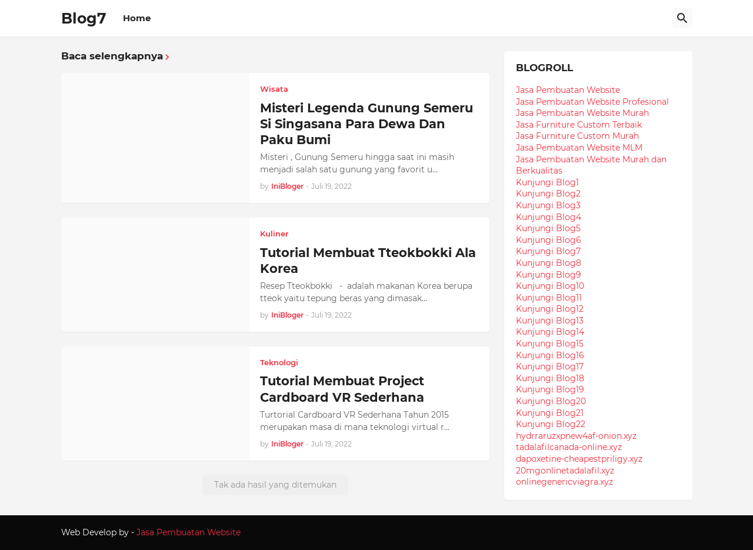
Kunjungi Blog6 (548, 240)
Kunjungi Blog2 (548, 193)
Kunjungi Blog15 (550, 343)
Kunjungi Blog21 (550, 413)
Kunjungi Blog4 (548, 217)
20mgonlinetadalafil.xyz (565, 470)
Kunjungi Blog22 (550, 424)
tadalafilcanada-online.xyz (569, 447)
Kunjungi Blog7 (548, 251)
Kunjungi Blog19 (550, 389)
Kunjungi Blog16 (550, 355)
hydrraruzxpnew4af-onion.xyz (576, 436)
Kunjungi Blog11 (549, 297)
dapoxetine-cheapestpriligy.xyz (579, 459)
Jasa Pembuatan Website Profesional (592, 101)
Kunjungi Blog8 (548, 263)
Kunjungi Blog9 (548, 274)
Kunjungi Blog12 (550, 309)
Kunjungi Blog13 (550, 320)
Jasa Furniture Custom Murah (577, 136)
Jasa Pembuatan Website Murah (582, 113)
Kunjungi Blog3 (548, 205)
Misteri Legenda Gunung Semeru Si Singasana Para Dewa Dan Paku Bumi (366, 124)
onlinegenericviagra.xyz (564, 481)
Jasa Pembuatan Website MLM (579, 147)
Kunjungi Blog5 (548, 228)
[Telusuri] (682, 18)
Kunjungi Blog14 (550, 331)
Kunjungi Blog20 (551, 401)
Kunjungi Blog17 (550, 366)
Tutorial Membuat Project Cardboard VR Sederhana (342, 389)
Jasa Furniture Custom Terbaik (579, 124)
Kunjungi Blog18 (550, 378)
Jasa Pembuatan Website (568, 90)
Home (137, 18)
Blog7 (83, 18)
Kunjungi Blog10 (550, 286)
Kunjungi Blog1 (547, 182)
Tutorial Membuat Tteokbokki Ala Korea (368, 260)
